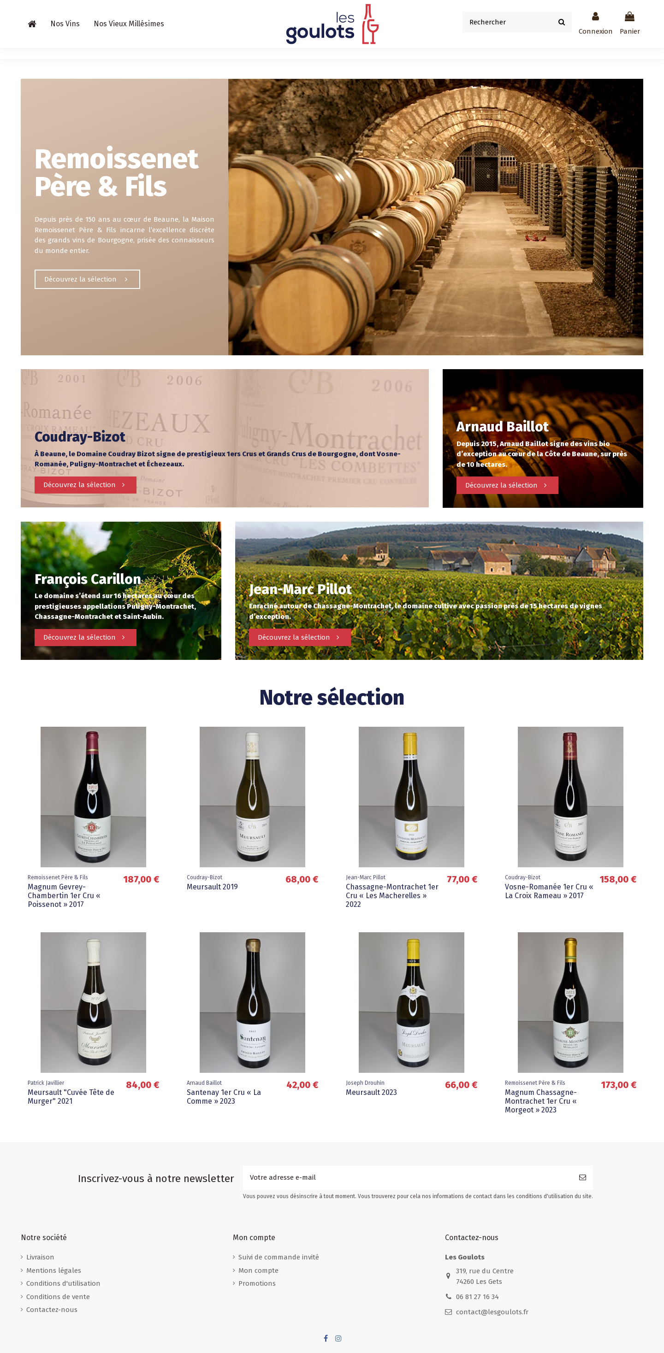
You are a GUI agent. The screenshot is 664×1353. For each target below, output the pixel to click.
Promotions (257, 1283)
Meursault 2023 (371, 1092)
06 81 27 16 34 (477, 1297)
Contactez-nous (51, 1310)
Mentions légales (53, 1270)
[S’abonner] (582, 1177)
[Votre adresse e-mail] (407, 1177)
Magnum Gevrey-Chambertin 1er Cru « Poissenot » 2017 (64, 895)
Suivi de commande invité (278, 1257)
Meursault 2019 (212, 886)
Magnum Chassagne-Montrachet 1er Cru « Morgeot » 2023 (541, 1101)
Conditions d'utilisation (63, 1283)
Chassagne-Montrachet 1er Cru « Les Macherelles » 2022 (392, 895)
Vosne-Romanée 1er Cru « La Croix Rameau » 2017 (549, 891)
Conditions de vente (58, 1297)
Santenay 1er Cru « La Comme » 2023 (224, 1097)
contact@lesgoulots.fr (492, 1312)
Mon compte (258, 1270)
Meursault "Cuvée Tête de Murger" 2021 (71, 1097)
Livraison (40, 1257)
